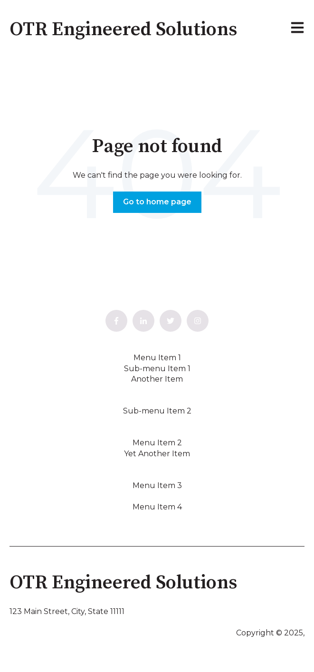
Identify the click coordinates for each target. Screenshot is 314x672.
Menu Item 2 (157, 442)
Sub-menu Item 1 (157, 368)
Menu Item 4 (157, 506)
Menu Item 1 (157, 357)
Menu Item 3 (157, 485)
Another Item (157, 379)
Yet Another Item (157, 453)
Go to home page (157, 201)
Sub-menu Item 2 (157, 410)
